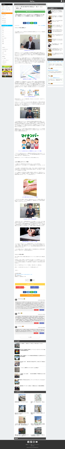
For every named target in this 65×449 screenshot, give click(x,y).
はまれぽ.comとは (5, 49)
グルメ (3, 16)
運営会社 (3, 56)
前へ (26, 280)
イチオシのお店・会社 (6, 9)
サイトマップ (4, 54)
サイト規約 (4, 58)
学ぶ (3, 34)
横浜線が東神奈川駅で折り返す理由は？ (53, 70)
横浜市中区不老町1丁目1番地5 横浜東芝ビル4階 (24, 274)
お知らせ (3, 47)
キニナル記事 (5, 6)
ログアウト (4, 63)
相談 (3, 41)
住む (3, 32)
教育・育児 (4, 20)
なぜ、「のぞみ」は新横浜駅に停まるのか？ (54, 77)
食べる (3, 27)
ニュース (4, 11)
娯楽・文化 (4, 18)
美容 (3, 30)
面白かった (20, 287)
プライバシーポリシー (5, 60)
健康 (3, 43)
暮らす (3, 36)
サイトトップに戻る (6, 4)
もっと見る (30, 337)
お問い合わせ (32, 445)
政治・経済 (4, 14)
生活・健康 (18, 4)
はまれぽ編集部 (43, 25)
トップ (15, 4)
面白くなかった (34, 287)
